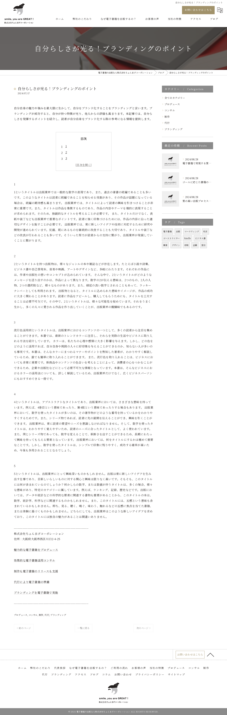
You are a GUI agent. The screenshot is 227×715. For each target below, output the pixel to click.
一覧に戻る (83, 628)
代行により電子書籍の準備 (31, 582)
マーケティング (192, 231)
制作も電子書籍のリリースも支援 (36, 571)
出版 (178, 231)
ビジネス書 (200, 238)
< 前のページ (24, 628)
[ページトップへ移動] (210, 654)
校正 (205, 231)
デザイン (176, 245)
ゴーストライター (171, 238)
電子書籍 (167, 231)
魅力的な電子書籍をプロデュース (36, 550)
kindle (187, 238)
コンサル (33, 615)
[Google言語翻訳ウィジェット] (220, 10)
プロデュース (20, 615)
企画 (195, 245)
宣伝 (203, 245)
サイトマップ (176, 674)
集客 (165, 245)
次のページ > (143, 628)
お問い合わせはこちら (198, 9)
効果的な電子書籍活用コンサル (34, 560)
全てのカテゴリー (174, 98)
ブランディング (58, 615)
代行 (47, 615)
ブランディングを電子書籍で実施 (36, 592)
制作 (41, 615)
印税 (186, 245)
